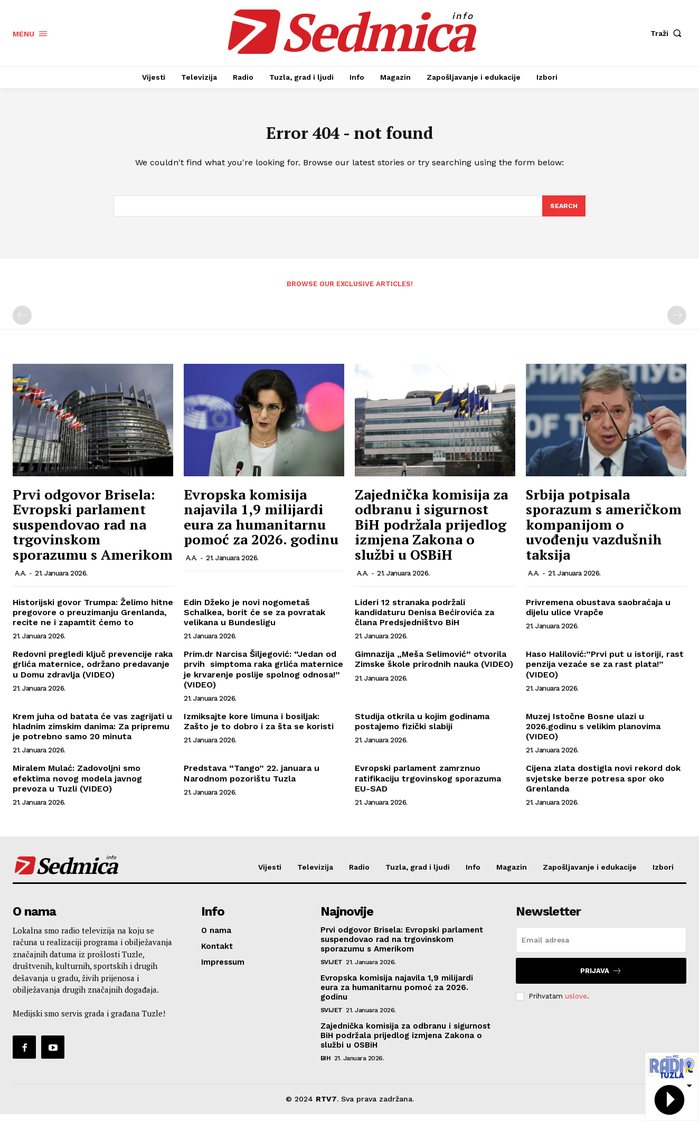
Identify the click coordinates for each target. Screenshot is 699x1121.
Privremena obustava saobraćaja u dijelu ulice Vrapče (598, 614)
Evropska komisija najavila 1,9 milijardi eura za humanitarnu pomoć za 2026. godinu (261, 523)
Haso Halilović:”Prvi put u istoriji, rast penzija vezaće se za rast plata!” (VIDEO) (605, 671)
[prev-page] (22, 322)
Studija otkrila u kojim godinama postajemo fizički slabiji (422, 729)
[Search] (563, 212)
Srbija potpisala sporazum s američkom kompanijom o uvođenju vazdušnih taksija (604, 531)
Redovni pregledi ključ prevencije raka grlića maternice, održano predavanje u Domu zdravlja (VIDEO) (93, 671)
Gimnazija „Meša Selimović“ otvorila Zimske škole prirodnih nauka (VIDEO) (434, 666)
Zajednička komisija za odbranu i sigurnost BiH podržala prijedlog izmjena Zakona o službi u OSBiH (431, 531)
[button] (668, 33)
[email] (601, 947)
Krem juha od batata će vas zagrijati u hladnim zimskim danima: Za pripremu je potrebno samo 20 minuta (92, 734)
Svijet (331, 969)
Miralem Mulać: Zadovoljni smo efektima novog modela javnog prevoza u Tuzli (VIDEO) (77, 785)
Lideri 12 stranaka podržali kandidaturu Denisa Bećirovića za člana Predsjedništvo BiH (424, 619)
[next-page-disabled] (676, 322)
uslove (576, 1003)
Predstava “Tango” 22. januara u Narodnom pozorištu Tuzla (251, 780)
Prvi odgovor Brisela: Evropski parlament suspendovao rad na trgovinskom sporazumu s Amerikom (93, 531)
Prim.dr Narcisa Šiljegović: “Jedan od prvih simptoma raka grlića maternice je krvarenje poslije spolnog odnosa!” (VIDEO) (263, 676)
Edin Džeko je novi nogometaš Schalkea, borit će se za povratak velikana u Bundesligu (254, 619)
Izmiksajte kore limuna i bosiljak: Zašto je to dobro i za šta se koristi (259, 729)
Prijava (601, 978)
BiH (325, 1065)
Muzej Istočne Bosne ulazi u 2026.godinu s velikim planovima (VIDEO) (593, 734)
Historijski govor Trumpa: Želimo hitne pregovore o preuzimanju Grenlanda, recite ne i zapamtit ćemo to (93, 619)
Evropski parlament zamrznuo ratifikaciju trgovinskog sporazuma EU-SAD (428, 785)
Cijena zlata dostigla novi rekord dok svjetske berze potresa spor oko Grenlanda (603, 785)
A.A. (20, 580)
